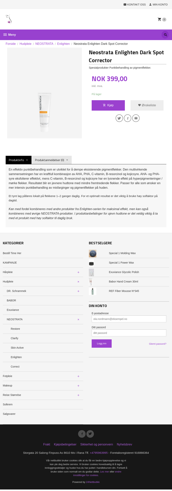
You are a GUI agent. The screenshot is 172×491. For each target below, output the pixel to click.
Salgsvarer (9, 414)
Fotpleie (7, 376)
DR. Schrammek (16, 291)
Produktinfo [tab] (16, 160)
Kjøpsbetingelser (65, 445)
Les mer (105, 473)
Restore (15, 329)
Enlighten (16, 357)
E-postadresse (100, 313)
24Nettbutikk (93, 483)
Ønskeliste (147, 105)
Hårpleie (8, 272)
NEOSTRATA (15, 319)
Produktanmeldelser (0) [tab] (49, 160)
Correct (15, 367)
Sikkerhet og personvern (96, 445)
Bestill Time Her (12, 253)
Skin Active (17, 348)
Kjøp (108, 105)
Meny (9, 34)
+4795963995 (99, 454)
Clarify (14, 338)
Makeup (7, 386)
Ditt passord (99, 327)
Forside (11, 43)
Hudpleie (8, 282)
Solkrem (7, 404)
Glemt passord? (157, 344)
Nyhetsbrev (124, 445)
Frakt (46, 445)
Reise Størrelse (12, 395)
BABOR (11, 301)
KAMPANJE (10, 263)
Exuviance (13, 310)
